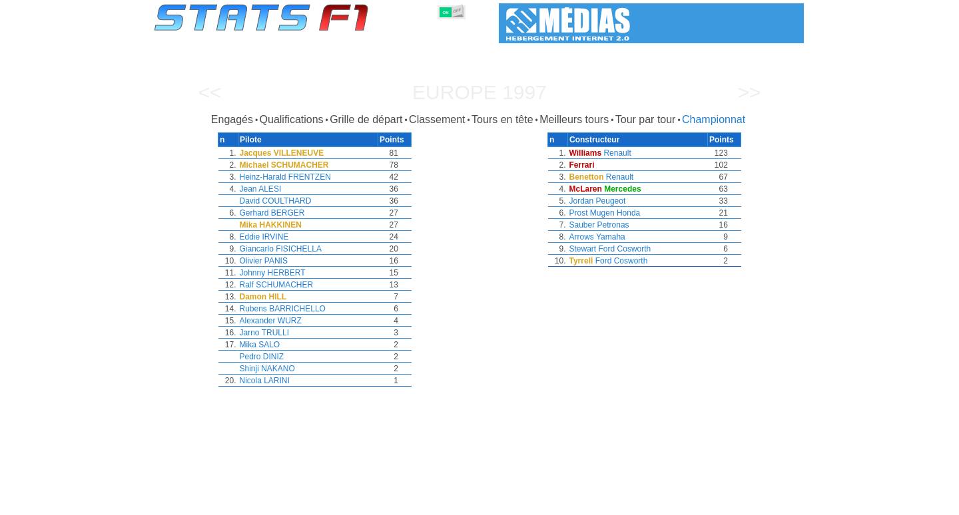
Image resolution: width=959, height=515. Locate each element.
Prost (578, 213)
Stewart (583, 249)
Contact (777, 502)
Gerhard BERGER (272, 213)
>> (749, 92)
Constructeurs (408, 502)
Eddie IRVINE (264, 237)
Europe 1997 (479, 92)
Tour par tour (645, 119)
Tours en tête (502, 119)
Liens (673, 502)
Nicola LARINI (265, 380)
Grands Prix (304, 502)
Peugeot (611, 201)
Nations (547, 502)
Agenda (634, 502)
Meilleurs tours (574, 119)
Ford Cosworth (625, 249)
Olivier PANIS (264, 260)
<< (209, 92)
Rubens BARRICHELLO (283, 308)
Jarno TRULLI (264, 332)
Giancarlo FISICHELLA (281, 249)
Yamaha (610, 237)
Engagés (232, 119)
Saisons (252, 502)
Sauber (582, 225)
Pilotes (354, 502)
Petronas (613, 225)
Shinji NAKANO (267, 368)
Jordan (581, 201)
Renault (617, 153)
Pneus (507, 502)
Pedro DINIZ (262, 356)
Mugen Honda (615, 213)
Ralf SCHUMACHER (277, 284)
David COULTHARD (276, 201)
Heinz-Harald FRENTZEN (285, 177)
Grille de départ (366, 119)
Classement (437, 119)
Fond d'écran (723, 502)
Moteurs (465, 502)
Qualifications (292, 119)
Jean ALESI (261, 189)
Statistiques (200, 502)
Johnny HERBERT (273, 272)
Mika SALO (260, 344)
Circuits (591, 502)
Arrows (581, 237)
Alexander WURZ (271, 320)
